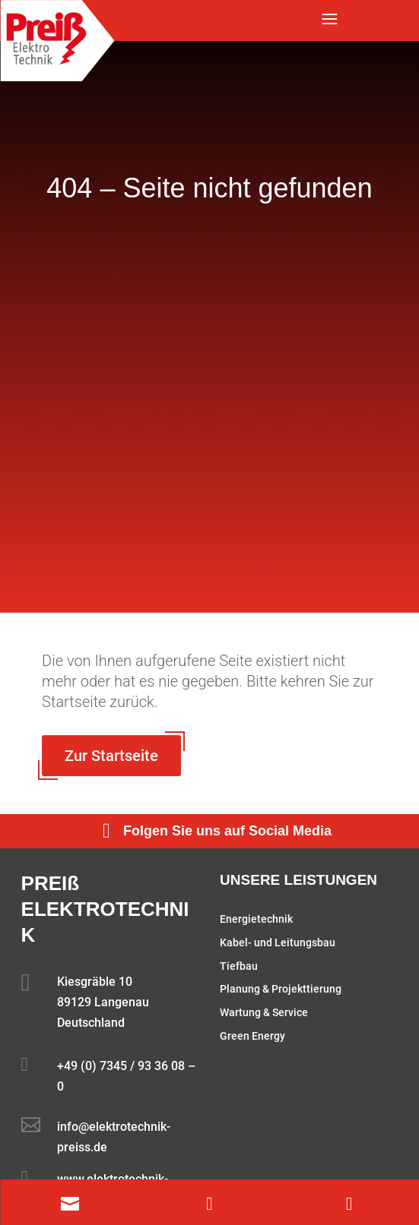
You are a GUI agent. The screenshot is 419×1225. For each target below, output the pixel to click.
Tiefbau (239, 966)
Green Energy (252, 1036)
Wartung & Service (264, 1012)
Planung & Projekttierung (280, 989)
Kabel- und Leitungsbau (277, 942)
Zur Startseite (111, 756)
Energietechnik (256, 919)
